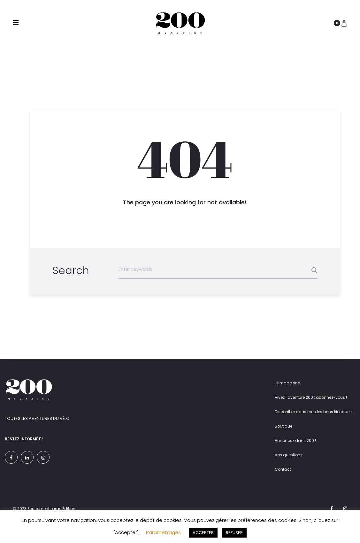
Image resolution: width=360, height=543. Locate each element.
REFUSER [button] (234, 533)
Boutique (283, 426)
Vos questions (289, 455)
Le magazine (287, 383)
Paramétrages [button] (163, 532)
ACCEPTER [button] (203, 533)
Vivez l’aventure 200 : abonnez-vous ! (311, 397)
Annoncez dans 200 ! (295, 440)
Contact (283, 469)
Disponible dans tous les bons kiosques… (314, 411)
